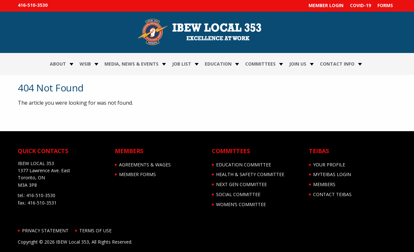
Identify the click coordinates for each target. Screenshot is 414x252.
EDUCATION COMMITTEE (243, 165)
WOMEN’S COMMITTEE (241, 204)
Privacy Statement (45, 230)
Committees (260, 64)
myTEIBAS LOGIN (332, 174)
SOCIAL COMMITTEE (238, 194)
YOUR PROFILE (329, 165)
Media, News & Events (131, 64)
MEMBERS (324, 184)
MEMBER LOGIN (326, 5)
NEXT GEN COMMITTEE (241, 184)
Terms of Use (95, 230)
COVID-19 (360, 5)
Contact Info (337, 64)
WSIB (85, 64)
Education (218, 64)
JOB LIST (181, 64)
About (58, 64)
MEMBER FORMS (137, 174)
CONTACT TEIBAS (332, 194)
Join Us (297, 64)
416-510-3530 (33, 5)
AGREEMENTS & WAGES (145, 165)
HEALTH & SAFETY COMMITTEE (250, 174)
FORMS (385, 5)
